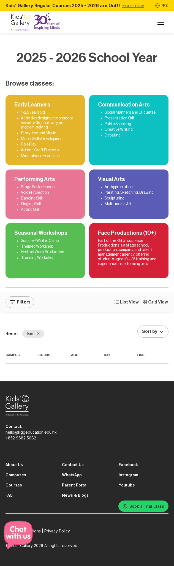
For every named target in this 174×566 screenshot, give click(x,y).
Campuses (16, 474)
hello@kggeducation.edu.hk (31, 432)
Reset (12, 333)
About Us (14, 464)
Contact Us (73, 464)
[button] (159, 22)
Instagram (128, 474)
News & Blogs (75, 495)
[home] (35, 22)
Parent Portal (75, 485)
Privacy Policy (57, 531)
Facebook (128, 464)
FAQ (9, 495)
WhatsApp (72, 474)
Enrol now (133, 5)
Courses (14, 485)
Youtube (127, 485)
